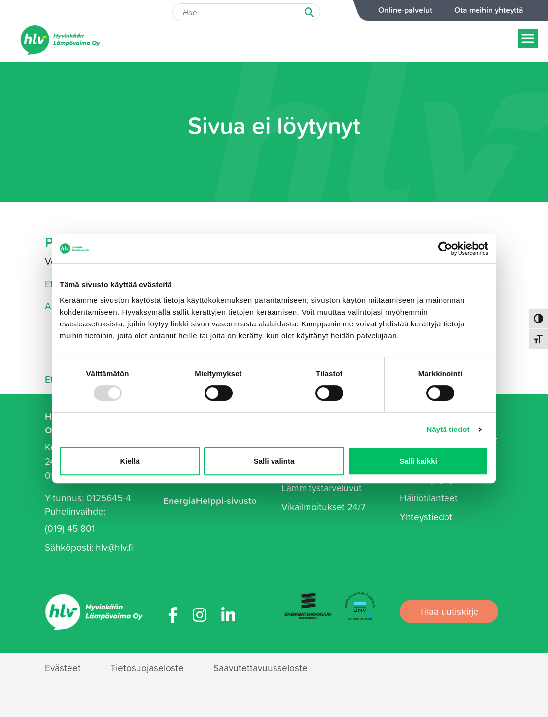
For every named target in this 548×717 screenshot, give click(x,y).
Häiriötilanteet (429, 497)
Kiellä (129, 461)
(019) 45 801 (70, 528)
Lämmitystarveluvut (321, 487)
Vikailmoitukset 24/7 (323, 506)
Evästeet (63, 667)
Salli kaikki (418, 461)
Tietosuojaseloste (147, 667)
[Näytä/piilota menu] (528, 38)
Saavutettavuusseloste (260, 667)
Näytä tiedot (448, 429)
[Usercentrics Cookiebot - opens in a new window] (445, 248)
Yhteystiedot (426, 516)
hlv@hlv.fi (114, 547)
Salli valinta (274, 461)
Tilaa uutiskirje (449, 611)
